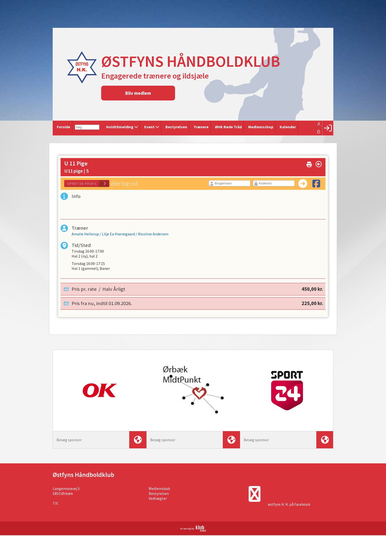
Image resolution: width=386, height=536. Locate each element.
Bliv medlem (138, 93)
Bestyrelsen (159, 494)
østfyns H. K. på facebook (289, 505)
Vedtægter (158, 499)
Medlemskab (159, 489)
